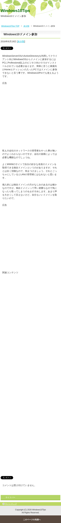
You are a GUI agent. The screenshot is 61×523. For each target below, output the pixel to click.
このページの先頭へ (32, 519)
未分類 (21, 41)
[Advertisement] (30, 115)
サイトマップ (11, 504)
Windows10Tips (15, 10)
